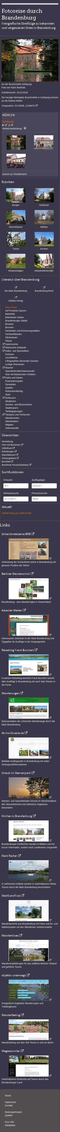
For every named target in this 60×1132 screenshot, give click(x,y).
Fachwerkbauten (13, 334)
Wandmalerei (11, 421)
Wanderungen (10, 693)
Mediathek (10, 1125)
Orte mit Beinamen (11, 445)
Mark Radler (9, 856)
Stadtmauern (11, 408)
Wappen (9, 424)
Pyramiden (10, 384)
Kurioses (9, 354)
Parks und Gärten (14, 377)
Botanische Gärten (14, 317)
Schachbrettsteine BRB (16, 534)
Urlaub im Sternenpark (16, 773)
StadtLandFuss (11, 896)
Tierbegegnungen (14, 411)
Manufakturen (9, 455)
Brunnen (9, 327)
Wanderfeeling (11, 1015)
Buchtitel (6, 461)
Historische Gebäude (15, 347)
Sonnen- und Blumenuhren (18, 404)
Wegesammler (11, 1051)
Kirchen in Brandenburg (17, 816)
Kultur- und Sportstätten (17, 351)
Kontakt (8, 1105)
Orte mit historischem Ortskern (20, 374)
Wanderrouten (12, 418)
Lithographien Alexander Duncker (21, 361)
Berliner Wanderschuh (16, 574)
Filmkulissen (11, 337)
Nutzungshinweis (13, 1112)
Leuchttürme (11, 357)
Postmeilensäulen (14, 381)
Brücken (9, 324)
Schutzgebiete (9, 458)
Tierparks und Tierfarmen (17, 414)
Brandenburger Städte (16, 320)
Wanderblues (10, 935)
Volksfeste (7, 448)
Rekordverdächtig (14, 391)
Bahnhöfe (10, 314)
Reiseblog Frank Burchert (18, 650)
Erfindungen (8, 451)
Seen (8, 394)
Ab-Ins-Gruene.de (13, 733)
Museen (9, 367)
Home (8, 1095)
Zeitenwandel (12, 428)
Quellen (9, 387)
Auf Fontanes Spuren (15, 310)
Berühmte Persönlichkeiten (15, 465)
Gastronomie (11, 344)
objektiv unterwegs (14, 975)
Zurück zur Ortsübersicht (14, 174)
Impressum (10, 1102)
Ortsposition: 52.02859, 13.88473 (18, 105)
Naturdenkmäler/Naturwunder (20, 371)
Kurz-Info (9, 1122)
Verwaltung (7, 441)
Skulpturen (10, 401)
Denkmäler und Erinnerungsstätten (22, 330)
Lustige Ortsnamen (14, 364)
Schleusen (10, 398)
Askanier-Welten (12, 610)
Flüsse (8, 341)
